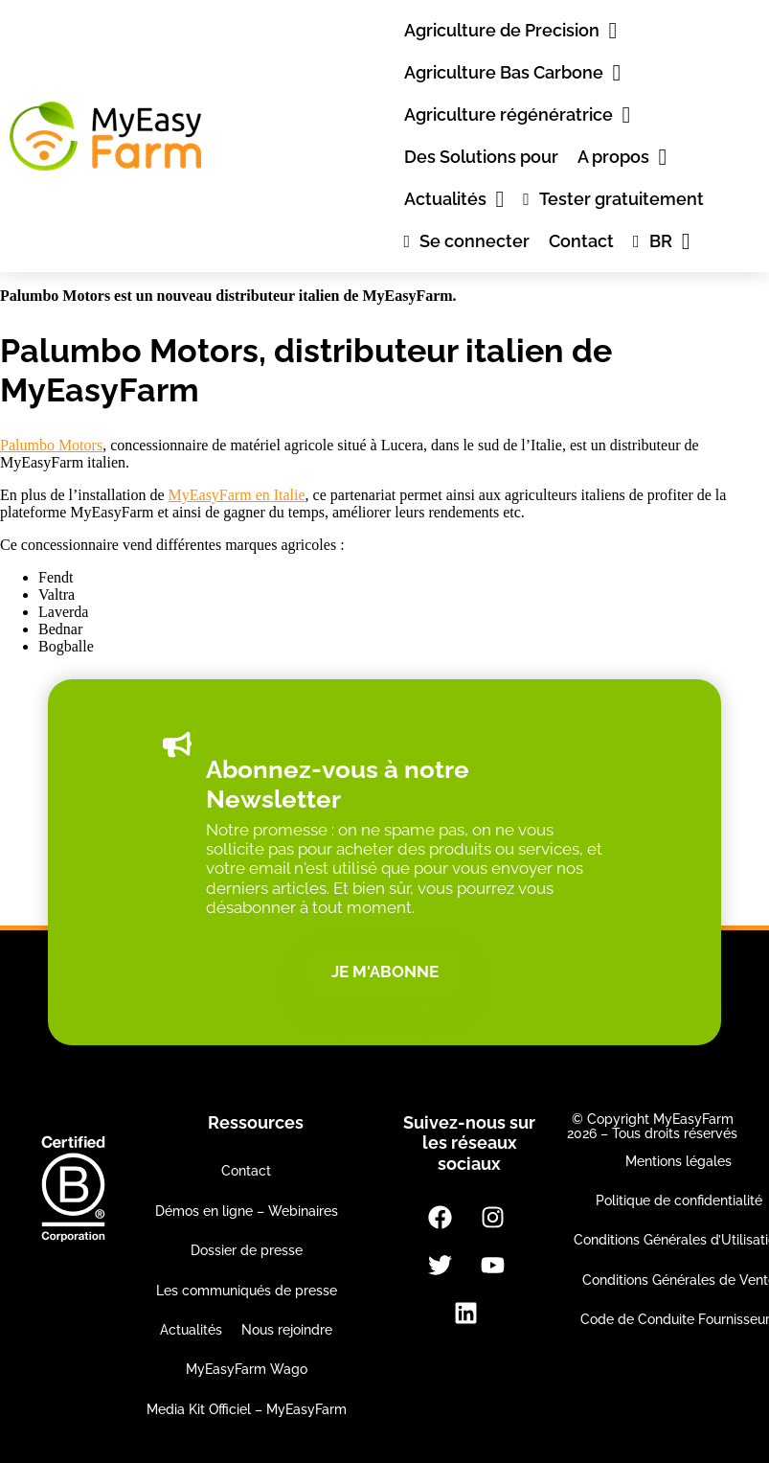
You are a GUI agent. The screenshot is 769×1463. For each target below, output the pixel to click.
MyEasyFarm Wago (246, 1369)
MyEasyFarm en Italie (237, 495)
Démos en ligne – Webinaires (246, 1211)
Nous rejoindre (286, 1329)
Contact (246, 1170)
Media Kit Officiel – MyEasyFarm (247, 1409)
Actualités (191, 1329)
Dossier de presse (247, 1250)
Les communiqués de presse (246, 1290)
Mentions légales (678, 1161)
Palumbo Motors (51, 445)
